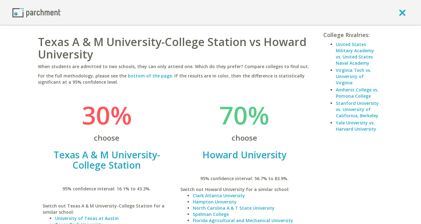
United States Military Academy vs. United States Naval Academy (355, 53)
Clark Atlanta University (219, 195)
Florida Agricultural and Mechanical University (243, 220)
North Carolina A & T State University (234, 208)
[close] (402, 12)
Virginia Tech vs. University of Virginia (353, 76)
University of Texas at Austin (87, 218)
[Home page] (37, 12)
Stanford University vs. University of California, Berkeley (357, 109)
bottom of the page (150, 76)
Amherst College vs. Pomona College (357, 93)
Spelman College (211, 214)
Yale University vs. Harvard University (356, 126)
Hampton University (215, 202)
